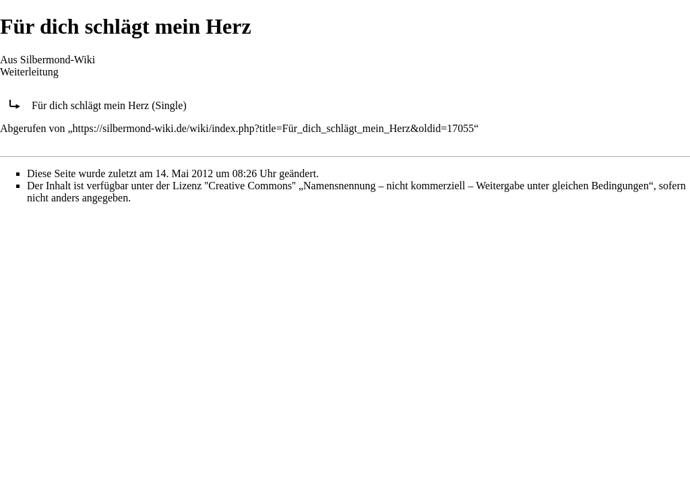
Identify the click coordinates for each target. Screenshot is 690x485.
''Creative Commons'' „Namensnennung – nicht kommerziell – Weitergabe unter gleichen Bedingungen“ (428, 185)
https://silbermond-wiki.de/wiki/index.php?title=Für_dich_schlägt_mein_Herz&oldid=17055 (273, 128)
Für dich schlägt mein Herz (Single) (109, 105)
